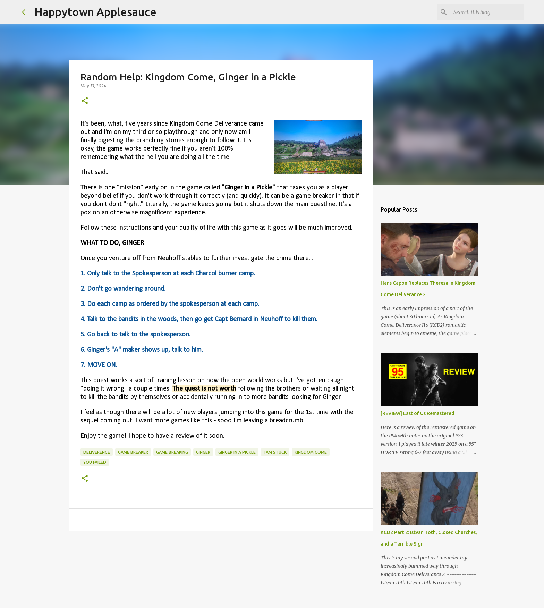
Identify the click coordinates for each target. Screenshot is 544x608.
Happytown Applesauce (95, 12)
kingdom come (311, 452)
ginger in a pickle (237, 452)
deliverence (96, 452)
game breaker (133, 452)
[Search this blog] (487, 12)
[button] (84, 101)
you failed (94, 462)
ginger (203, 452)
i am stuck (275, 452)
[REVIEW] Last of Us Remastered (417, 413)
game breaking (172, 452)
